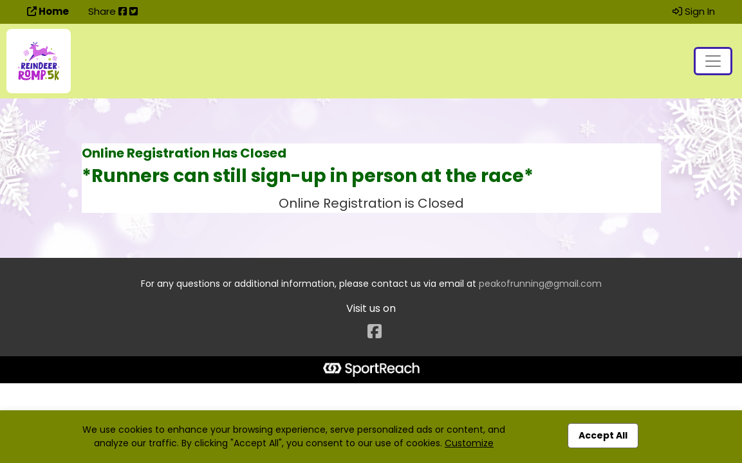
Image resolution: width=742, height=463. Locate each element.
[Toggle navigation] (713, 61)
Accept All (603, 435)
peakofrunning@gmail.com (540, 283)
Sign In (693, 11)
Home (48, 11)
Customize (469, 443)
